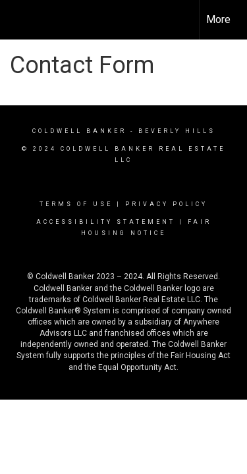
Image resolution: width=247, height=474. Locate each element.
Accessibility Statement (105, 222)
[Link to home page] (22, 20)
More (218, 19)
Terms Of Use (76, 204)
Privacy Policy (166, 204)
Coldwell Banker (79, 131)
